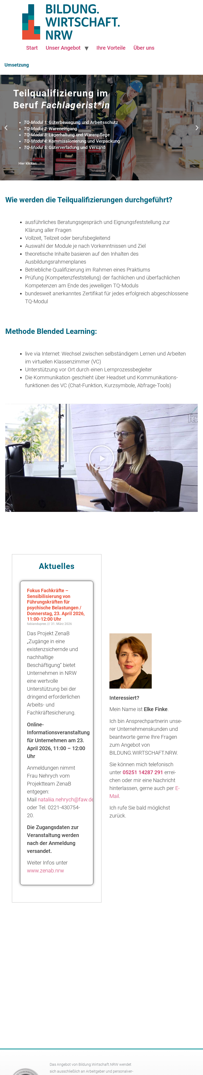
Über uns (143, 48)
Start (32, 48)
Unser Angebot (63, 48)
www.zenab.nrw (45, 870)
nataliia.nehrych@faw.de (66, 799)
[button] (6, 127)
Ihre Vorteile (111, 48)
